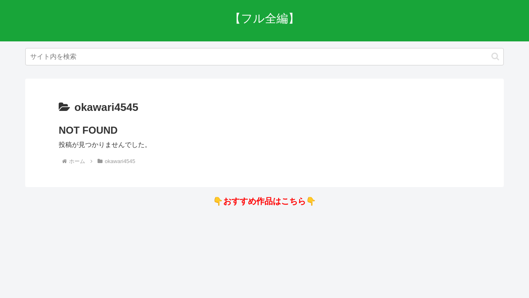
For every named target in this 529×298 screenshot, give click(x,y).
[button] (495, 56)
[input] (264, 56)
